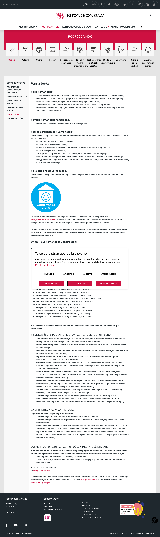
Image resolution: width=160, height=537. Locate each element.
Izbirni (88, 274)
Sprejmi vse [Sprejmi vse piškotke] (51, 283)
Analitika (69, 274)
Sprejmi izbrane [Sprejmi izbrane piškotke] (108, 283)
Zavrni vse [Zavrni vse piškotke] (80, 283)
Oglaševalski (109, 274)
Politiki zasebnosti (44, 265)
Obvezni (50, 274)
